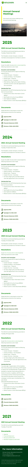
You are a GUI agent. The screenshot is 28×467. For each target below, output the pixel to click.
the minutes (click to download (13, 252)
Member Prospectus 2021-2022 (12, 439)
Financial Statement (9, 436)
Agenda (6, 434)
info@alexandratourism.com (13, 455)
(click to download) (19, 65)
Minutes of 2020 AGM (9, 437)
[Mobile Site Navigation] (26, 2)
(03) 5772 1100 (9, 454)
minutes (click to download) (14, 341)
